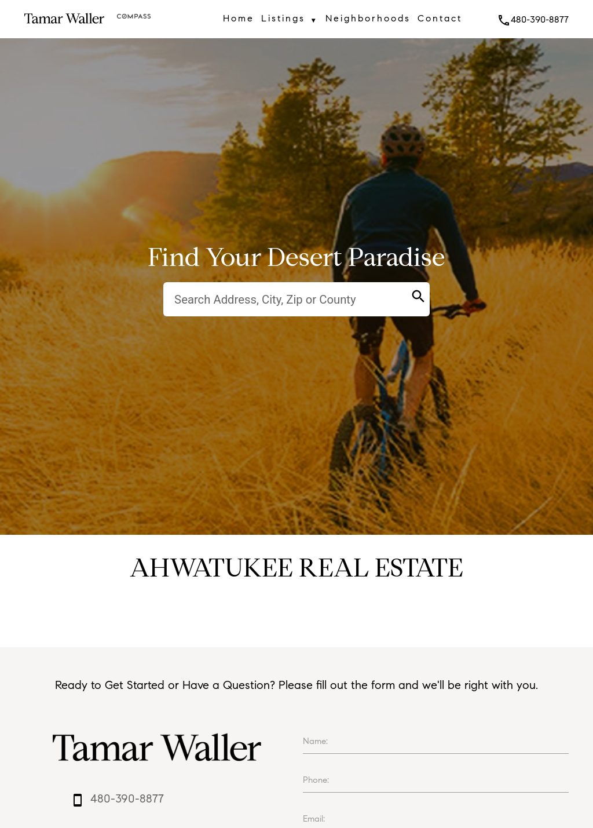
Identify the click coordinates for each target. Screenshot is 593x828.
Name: (315, 741)
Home (238, 18)
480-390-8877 (533, 19)
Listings (289, 20)
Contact (440, 18)
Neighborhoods (368, 18)
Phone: (316, 780)
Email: (314, 819)
